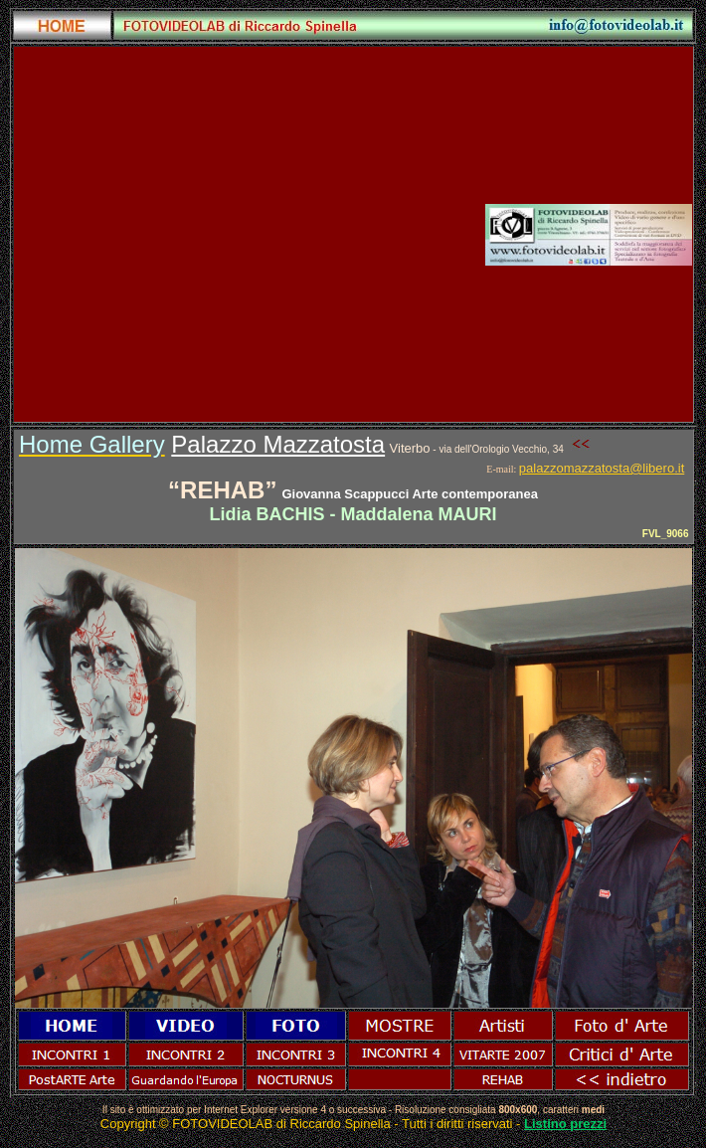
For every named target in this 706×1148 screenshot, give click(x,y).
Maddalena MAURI (419, 514)
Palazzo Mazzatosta (278, 444)
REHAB (222, 490)
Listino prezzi (565, 1123)
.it (679, 468)
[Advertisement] (188, 234)
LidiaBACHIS (266, 514)
